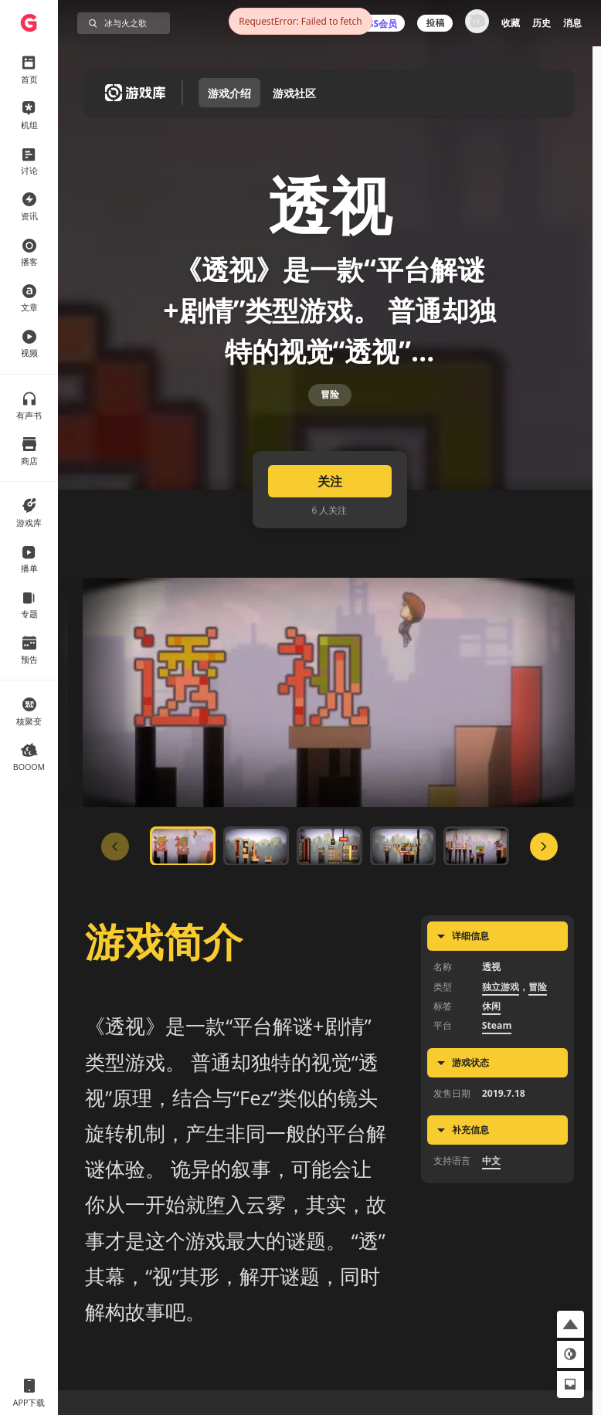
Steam (497, 1062)
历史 (541, 22)
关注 (329, 518)
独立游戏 (500, 1023)
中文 (491, 1197)
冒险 (330, 419)
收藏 (510, 22)
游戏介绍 (229, 93)
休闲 (491, 1043)
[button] (570, 1324)
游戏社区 (294, 93)
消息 (572, 22)
